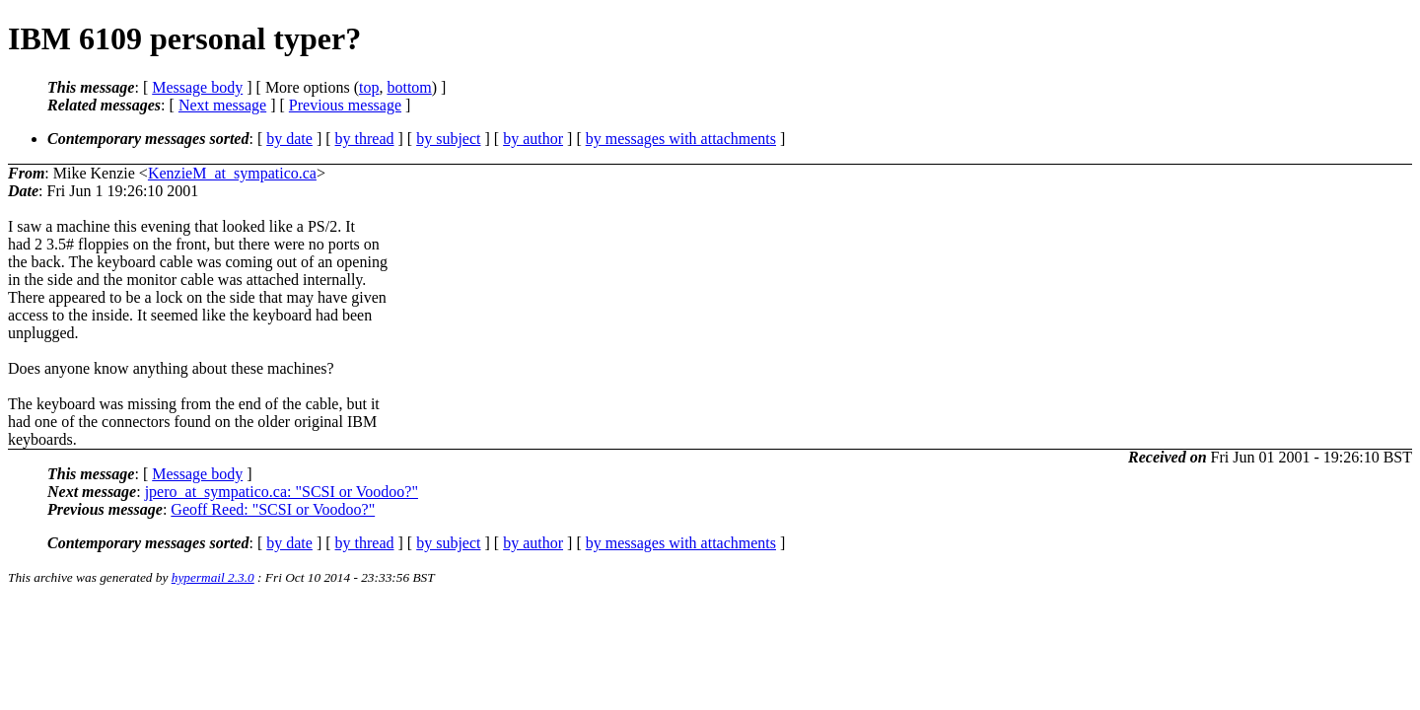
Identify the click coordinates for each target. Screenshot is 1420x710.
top (369, 87)
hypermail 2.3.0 (213, 577)
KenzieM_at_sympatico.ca (232, 173)
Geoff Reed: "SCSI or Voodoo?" (273, 509)
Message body (197, 87)
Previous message (345, 105)
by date (289, 138)
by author (533, 138)
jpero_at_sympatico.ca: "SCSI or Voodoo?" (281, 491)
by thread (364, 138)
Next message (222, 105)
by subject (448, 138)
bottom (409, 87)
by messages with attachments (681, 138)
